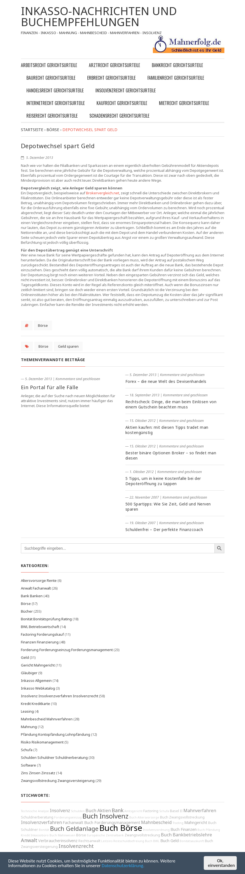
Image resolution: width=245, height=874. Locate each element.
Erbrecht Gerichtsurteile (111, 77)
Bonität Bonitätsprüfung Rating (46, 618)
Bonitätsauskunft (192, 841)
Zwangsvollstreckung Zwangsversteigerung (58, 780)
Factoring (150, 811)
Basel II (176, 811)
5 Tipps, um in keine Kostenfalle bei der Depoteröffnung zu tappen (163, 481)
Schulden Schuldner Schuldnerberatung (54, 757)
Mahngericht (195, 822)
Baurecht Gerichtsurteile (50, 77)
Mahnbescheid (156, 822)
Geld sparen (68, 346)
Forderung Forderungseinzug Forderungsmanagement (67, 649)
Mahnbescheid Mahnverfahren (47, 719)
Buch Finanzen (183, 829)
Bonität (44, 830)
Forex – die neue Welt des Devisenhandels (166, 381)
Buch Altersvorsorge (144, 817)
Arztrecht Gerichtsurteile (114, 65)
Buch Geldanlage (74, 828)
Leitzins (106, 841)
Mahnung (29, 726)
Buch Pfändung (208, 830)
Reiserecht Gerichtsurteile (52, 115)
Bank (117, 810)
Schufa (26, 749)
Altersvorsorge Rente (39, 580)
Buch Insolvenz (105, 816)
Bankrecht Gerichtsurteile (177, 65)
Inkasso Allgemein (36, 680)
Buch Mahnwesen (62, 835)
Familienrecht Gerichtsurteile (175, 77)
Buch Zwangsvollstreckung (182, 817)
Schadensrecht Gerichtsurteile (119, 115)
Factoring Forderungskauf (42, 634)
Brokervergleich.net (102, 192)
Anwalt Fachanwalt (36, 588)
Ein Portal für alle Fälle (49, 387)
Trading (178, 823)
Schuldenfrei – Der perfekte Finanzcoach (164, 529)
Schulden (78, 811)
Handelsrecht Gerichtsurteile (55, 90)
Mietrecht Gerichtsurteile (184, 103)
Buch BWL (152, 841)
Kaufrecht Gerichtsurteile (122, 103)
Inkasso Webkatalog (38, 688)
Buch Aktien (98, 810)
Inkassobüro (40, 835)
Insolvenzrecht (76, 846)
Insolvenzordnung (156, 830)
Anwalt (29, 840)
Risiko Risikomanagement (42, 742)
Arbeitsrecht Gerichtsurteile (49, 65)
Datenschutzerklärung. (123, 866)
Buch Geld (169, 840)
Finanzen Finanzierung (40, 642)
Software (28, 765)
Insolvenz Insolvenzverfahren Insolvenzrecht (59, 695)
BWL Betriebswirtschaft (40, 626)
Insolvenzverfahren (41, 822)
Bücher (27, 611)
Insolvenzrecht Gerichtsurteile (125, 90)
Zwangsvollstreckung (142, 835)
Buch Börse (120, 827)
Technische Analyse (35, 811)
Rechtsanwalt (89, 841)
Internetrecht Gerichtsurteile (55, 103)
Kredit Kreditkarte (35, 703)
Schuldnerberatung (37, 817)
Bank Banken (32, 595)
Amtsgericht (133, 811)
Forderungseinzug (68, 817)
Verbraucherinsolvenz (58, 840)
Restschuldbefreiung (128, 841)
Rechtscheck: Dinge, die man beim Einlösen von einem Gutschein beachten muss (171, 404)
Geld (25, 657)
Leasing (27, 711)
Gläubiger (29, 672)
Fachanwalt (73, 822)
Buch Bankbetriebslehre (186, 835)
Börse (43, 325)
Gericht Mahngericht (38, 665)
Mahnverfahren (199, 810)
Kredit (25, 835)
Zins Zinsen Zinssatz (38, 772)
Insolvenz (60, 810)
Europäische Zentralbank (105, 835)
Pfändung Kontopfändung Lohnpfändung (55, 734)
